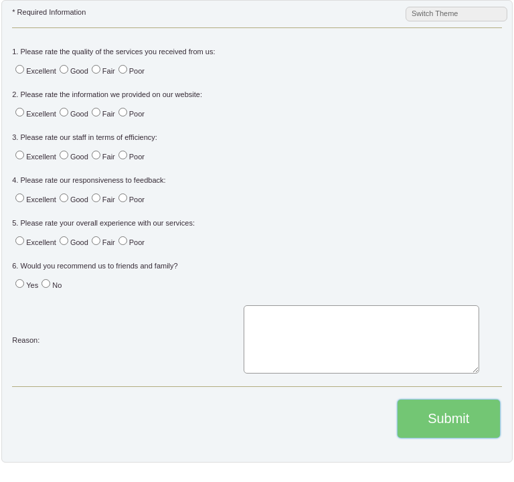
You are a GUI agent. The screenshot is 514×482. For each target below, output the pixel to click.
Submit (448, 418)
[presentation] (91, 419)
